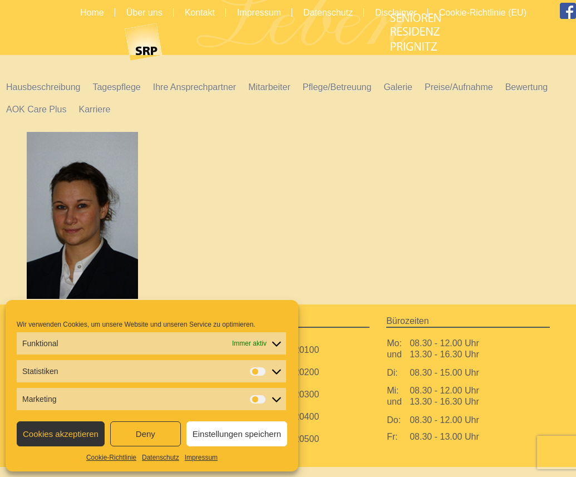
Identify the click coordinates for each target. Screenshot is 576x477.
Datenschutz (160, 457)
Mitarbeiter (269, 87)
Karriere (94, 109)
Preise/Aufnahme (459, 87)
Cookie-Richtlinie (111, 457)
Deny (145, 434)
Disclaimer (396, 12)
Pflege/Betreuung (337, 87)
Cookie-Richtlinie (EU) (482, 12)
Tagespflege (116, 87)
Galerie (397, 87)
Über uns (144, 12)
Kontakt (200, 12)
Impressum (201, 457)
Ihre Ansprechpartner (194, 87)
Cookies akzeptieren (61, 434)
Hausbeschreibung (43, 87)
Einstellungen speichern (237, 434)
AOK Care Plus (36, 109)
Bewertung (526, 87)
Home (92, 12)
